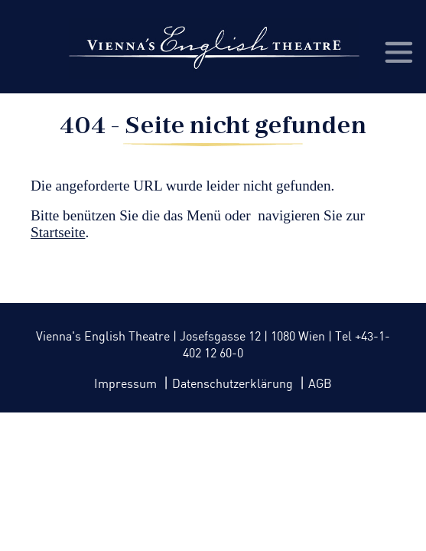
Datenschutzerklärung (234, 384)
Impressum (127, 384)
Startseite (58, 232)
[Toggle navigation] (397, 51)
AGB (320, 384)
